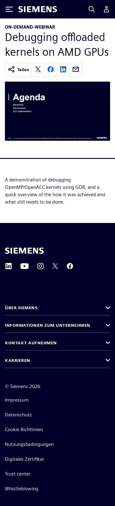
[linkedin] (63, 69)
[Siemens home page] (24, 251)
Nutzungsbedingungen (29, 444)
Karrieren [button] (17, 360)
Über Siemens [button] (21, 307)
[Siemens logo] (37, 9)
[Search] (92, 9)
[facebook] (50, 69)
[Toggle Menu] (9, 9)
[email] (76, 69)
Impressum (17, 400)
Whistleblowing (21, 489)
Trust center (17, 474)
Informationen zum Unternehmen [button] (47, 325)
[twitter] (38, 69)
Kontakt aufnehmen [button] (31, 342)
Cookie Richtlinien (24, 429)
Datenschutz (18, 415)
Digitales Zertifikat (24, 459)
